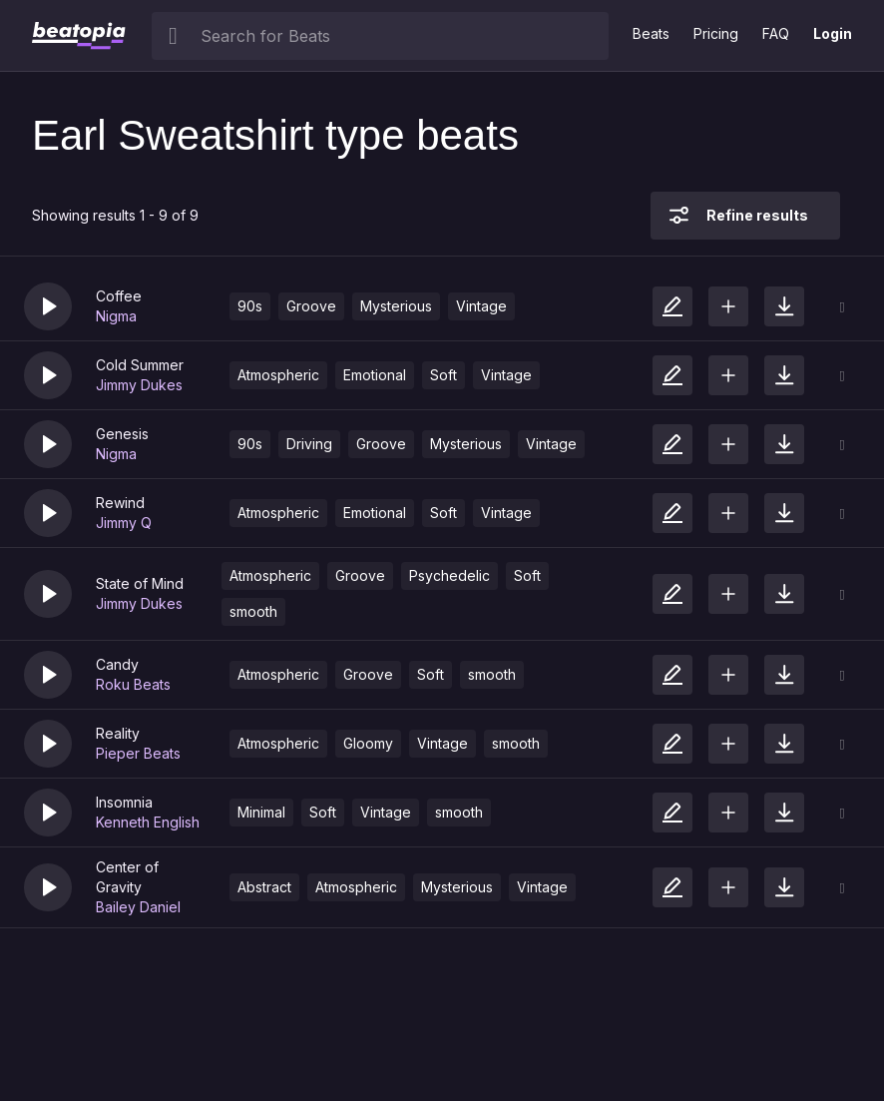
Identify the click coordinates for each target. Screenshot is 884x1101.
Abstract (264, 886)
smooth (253, 611)
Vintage (481, 305)
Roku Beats (133, 684)
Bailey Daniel (138, 906)
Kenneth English (148, 822)
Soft (443, 374)
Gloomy (368, 743)
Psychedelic (449, 575)
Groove (311, 305)
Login (832, 33)
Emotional (374, 374)
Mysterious (396, 305)
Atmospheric (278, 374)
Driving (309, 443)
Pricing (715, 33)
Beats (651, 33)
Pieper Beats (138, 753)
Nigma (116, 315)
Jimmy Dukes (139, 384)
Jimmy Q (124, 522)
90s (249, 305)
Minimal (261, 812)
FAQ (775, 33)
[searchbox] (400, 36)
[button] (48, 306)
